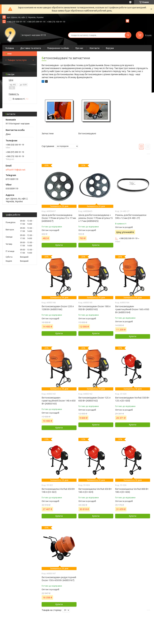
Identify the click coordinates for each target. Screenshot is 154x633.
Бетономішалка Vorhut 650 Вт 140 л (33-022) (58, 490)
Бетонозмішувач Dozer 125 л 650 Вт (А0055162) (94, 399)
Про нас (79, 48)
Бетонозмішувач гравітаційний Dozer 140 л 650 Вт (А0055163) (58, 400)
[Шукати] (128, 35)
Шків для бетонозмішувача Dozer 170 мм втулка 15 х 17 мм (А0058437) (59, 218)
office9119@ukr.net (15, 169)
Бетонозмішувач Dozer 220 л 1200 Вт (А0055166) (58, 308)
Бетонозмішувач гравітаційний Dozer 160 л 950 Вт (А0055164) (132, 309)
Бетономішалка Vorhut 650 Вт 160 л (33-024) (95, 490)
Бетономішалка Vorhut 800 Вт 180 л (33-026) (131, 490)
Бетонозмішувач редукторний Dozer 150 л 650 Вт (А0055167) (59, 579)
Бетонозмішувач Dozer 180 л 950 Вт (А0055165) (94, 308)
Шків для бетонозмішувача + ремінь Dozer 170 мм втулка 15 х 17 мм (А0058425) (95, 218)
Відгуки (110, 48)
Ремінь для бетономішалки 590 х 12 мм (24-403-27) (130, 216)
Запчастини (48, 133)
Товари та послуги (17, 60)
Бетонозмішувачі (87, 133)
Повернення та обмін (58, 48)
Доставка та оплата (30, 48)
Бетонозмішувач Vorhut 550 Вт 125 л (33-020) (132, 399)
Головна (10, 48)
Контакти (94, 48)
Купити (59, 245)
